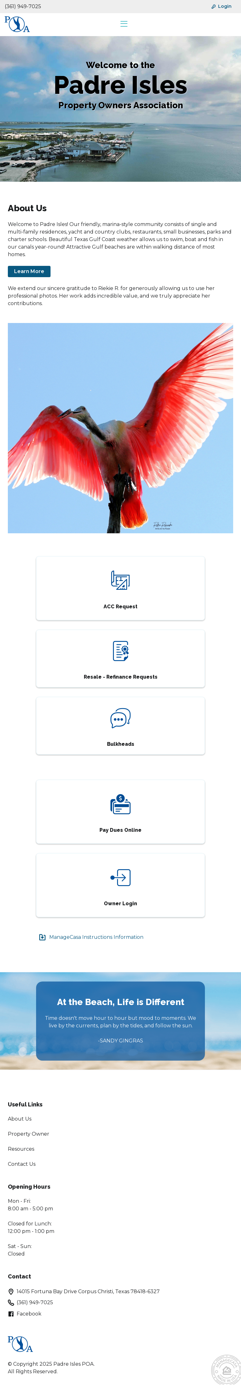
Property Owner (28, 1134)
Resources (21, 1149)
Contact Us (21, 1164)
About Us (19, 1119)
